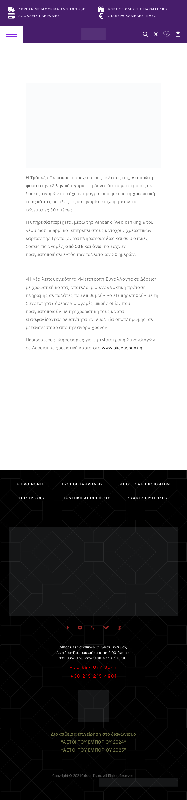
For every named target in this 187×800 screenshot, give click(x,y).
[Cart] (178, 34)
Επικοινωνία (30, 484)
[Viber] (92, 627)
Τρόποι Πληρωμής (82, 484)
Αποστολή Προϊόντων (145, 484)
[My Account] (156, 35)
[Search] (145, 35)
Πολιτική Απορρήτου (86, 498)
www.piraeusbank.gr (123, 347)
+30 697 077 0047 (94, 667)
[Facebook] (68, 627)
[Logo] (93, 34)
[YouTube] (106, 627)
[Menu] (11, 34)
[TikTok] (119, 627)
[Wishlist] (166, 35)
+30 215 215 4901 (93, 676)
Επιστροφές (32, 498)
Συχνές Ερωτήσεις (147, 498)
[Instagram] (80, 627)
